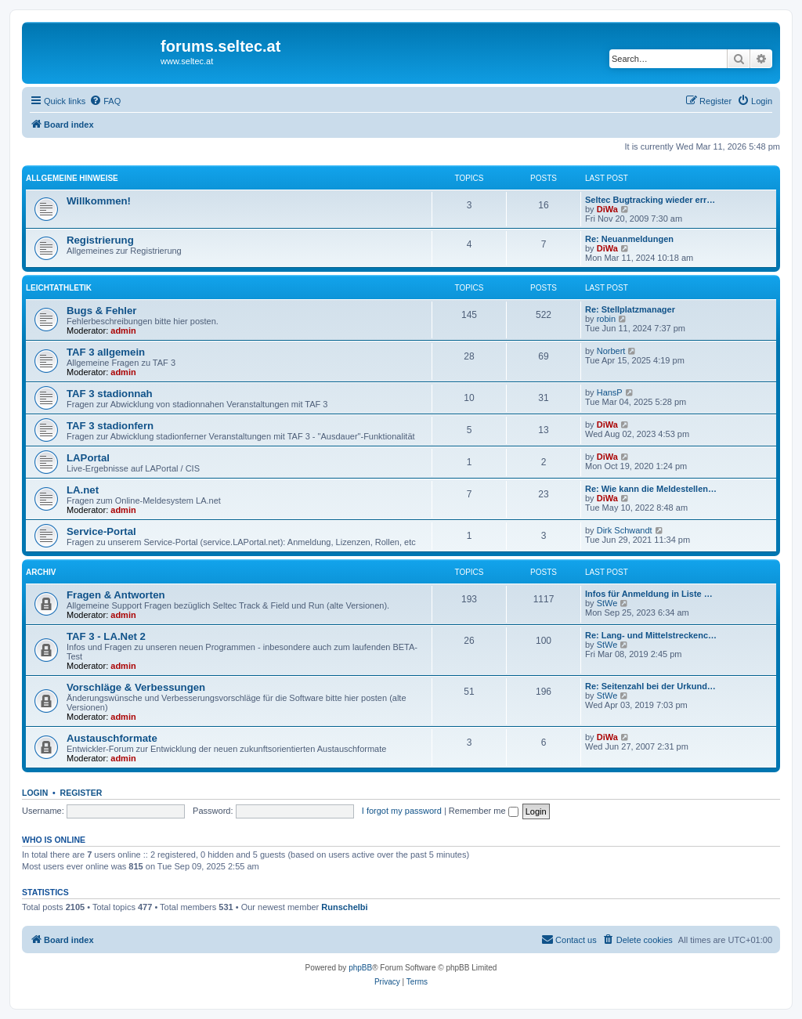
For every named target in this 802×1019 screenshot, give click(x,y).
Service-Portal (101, 531)
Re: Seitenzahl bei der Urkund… (650, 686)
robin (606, 318)
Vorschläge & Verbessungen (136, 687)
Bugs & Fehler (101, 310)
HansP (610, 392)
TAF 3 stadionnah (110, 393)
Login (35, 792)
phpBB (360, 967)
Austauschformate (112, 738)
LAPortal (88, 458)
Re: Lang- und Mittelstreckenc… (651, 635)
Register (81, 792)
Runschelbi (344, 907)
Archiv (41, 572)
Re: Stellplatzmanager (630, 309)
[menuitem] (105, 101)
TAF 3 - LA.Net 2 (106, 636)
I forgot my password (402, 810)
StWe (607, 603)
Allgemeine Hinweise (72, 178)
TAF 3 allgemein (106, 352)
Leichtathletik (59, 288)
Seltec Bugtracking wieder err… (650, 199)
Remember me (483, 810)
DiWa (607, 209)
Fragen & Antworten (116, 595)
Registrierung (100, 240)
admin (122, 330)
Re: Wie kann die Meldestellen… (651, 488)
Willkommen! (99, 201)
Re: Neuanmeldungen (629, 239)
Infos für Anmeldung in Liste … (649, 593)
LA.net (83, 490)
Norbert (611, 351)
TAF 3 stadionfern (110, 426)
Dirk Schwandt (624, 530)
